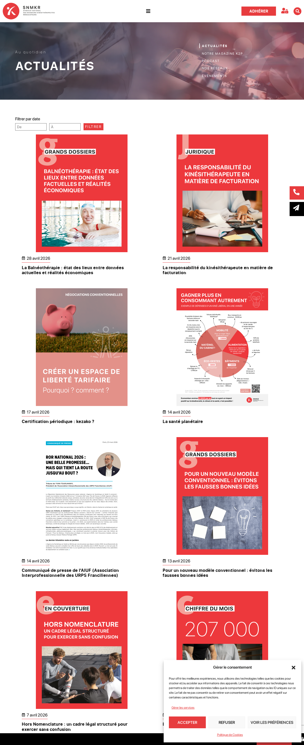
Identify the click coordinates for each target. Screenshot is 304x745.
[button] (293, 667)
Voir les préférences (272, 722)
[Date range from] (31, 127)
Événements (214, 76)
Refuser (227, 722)
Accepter (187, 722)
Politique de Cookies (230, 735)
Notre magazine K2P (222, 53)
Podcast (211, 61)
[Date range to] (65, 127)
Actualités (215, 46)
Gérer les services (183, 707)
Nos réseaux (215, 68)
